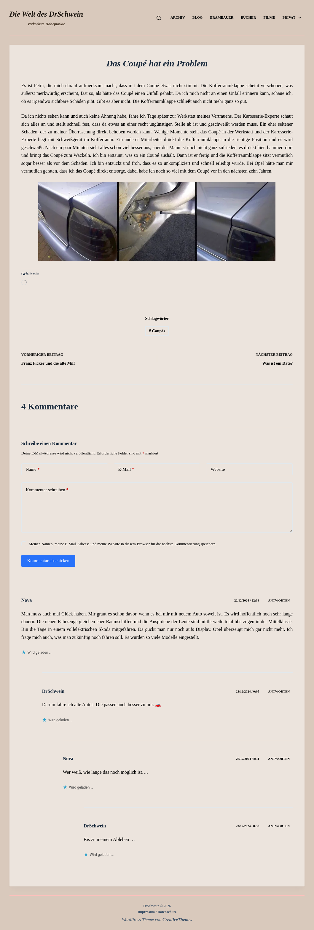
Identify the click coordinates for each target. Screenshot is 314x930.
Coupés (157, 331)
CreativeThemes (177, 919)
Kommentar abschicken (48, 560)
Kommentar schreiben (47, 490)
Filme (269, 17)
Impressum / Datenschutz (157, 912)
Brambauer (221, 17)
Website (218, 469)
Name (33, 469)
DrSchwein (53, 691)
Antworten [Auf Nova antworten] (279, 600)
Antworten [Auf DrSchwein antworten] (279, 691)
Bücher (248, 17)
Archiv (177, 17)
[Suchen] (159, 18)
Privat (293, 17)
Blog (197, 17)
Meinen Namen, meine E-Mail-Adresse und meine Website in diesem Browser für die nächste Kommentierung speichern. (122, 544)
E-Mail (126, 469)
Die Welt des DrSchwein (46, 14)
